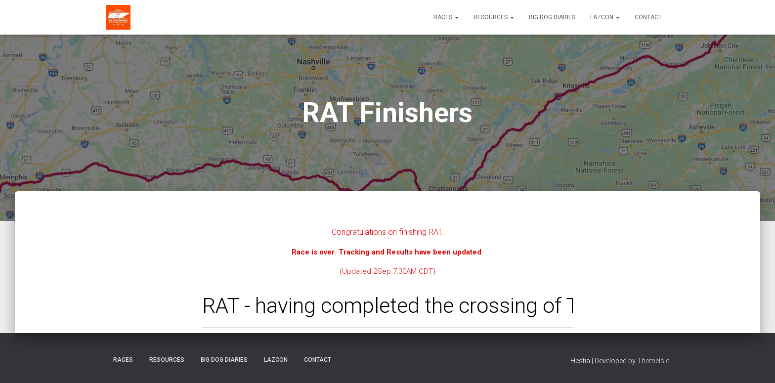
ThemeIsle (653, 361)
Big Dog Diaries (552, 17)
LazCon (605, 17)
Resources (494, 17)
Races (446, 17)
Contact (648, 17)
